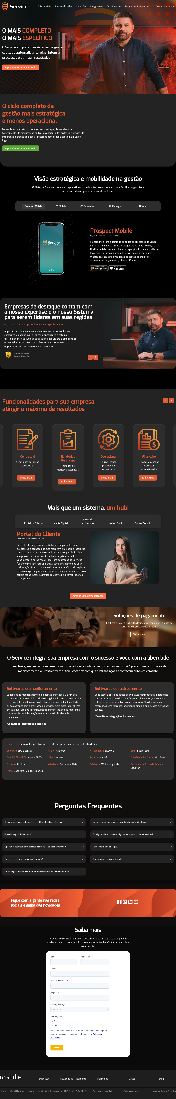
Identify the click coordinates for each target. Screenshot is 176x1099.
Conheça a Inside (163, 6)
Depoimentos (114, 6)
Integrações (96, 6)
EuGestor (44, 1078)
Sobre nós (102, 1078)
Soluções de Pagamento (73, 1078)
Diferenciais (44, 6)
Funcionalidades (63, 6)
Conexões (81, 6)
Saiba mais (26, 477)
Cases (132, 1078)
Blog (161, 1078)
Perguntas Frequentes (137, 6)
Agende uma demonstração (20, 67)
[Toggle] (82, 822)
